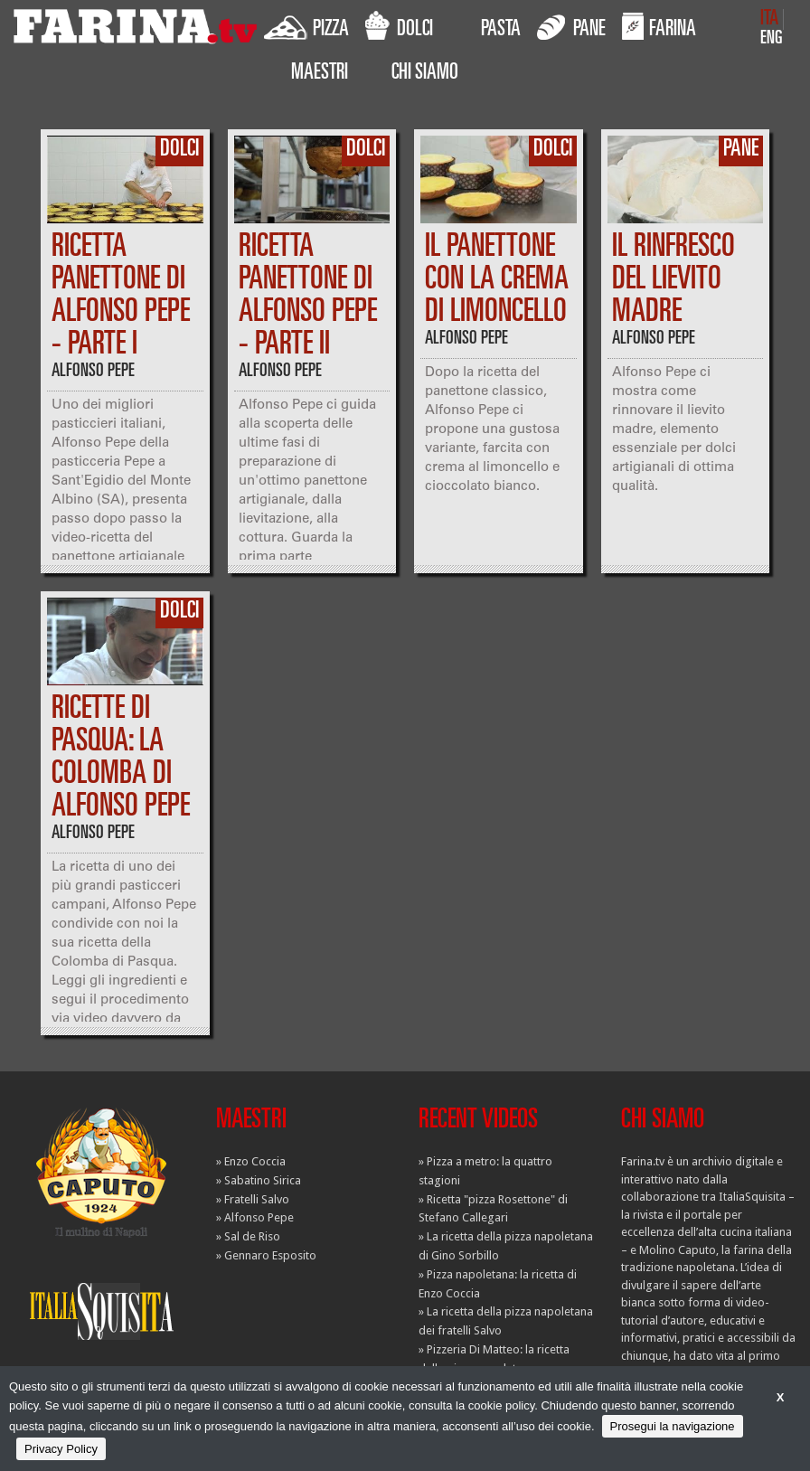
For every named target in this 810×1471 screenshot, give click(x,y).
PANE (571, 26)
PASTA (501, 31)
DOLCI (399, 26)
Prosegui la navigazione (672, 1426)
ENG (771, 39)
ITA (769, 19)
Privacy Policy (61, 1449)
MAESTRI (319, 74)
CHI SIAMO (424, 74)
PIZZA (306, 26)
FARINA (659, 26)
